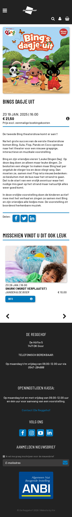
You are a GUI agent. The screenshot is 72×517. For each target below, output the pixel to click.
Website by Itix (47, 510)
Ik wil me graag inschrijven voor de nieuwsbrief (30, 456)
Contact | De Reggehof (36, 410)
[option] (36, 274)
